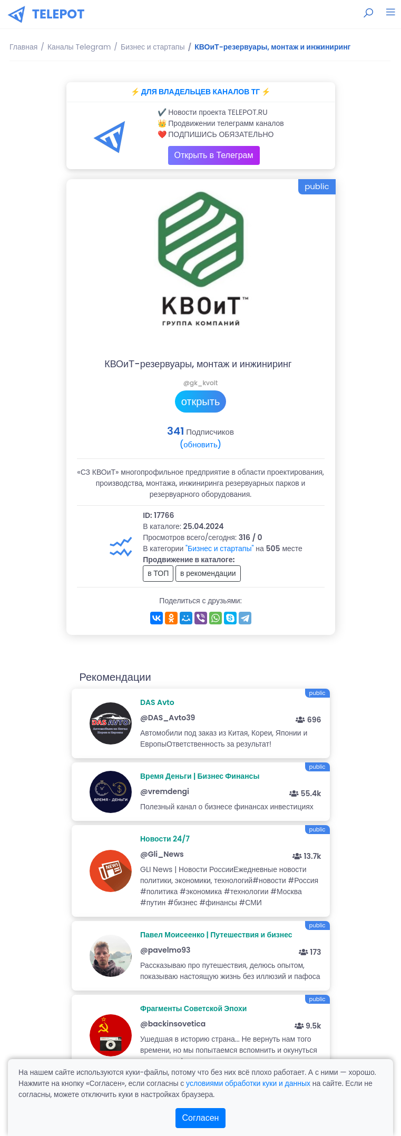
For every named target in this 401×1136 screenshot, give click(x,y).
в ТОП (158, 573)
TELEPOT (58, 14)
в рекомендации (208, 573)
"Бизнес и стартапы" (219, 548)
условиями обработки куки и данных (248, 1083)
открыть (200, 401)
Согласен (200, 1118)
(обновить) (200, 444)
